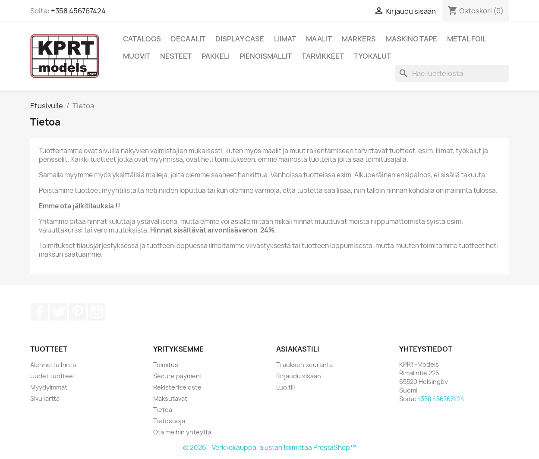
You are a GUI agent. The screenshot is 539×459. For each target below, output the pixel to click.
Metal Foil (466, 39)
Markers (359, 39)
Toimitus (165, 365)
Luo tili (285, 387)
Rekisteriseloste (177, 387)
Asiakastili (297, 349)
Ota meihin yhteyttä (182, 432)
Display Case (239, 39)
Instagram (96, 312)
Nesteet (176, 56)
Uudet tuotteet (53, 376)
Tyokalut (372, 56)
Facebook (39, 312)
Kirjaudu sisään (298, 376)
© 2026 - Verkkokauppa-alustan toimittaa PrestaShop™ (269, 447)
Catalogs (142, 39)
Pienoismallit (266, 56)
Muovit (136, 56)
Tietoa (162, 410)
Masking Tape (411, 39)
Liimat (285, 39)
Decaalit (188, 39)
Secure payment (177, 376)
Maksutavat (170, 398)
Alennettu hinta (53, 365)
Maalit (319, 39)
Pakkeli (216, 56)
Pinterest (77, 312)
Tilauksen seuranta (304, 365)
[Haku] (452, 73)
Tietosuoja (169, 421)
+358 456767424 (78, 11)
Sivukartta (45, 398)
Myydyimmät (48, 387)
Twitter (58, 312)
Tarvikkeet (323, 56)
